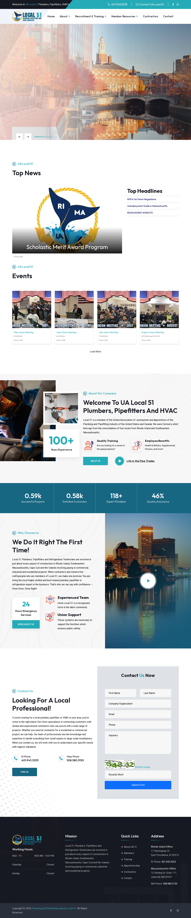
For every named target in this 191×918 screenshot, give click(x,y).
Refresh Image (142, 766)
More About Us (26, 624)
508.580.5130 (75, 760)
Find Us (25, 772)
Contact (168, 16)
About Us (95, 461)
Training (128, 859)
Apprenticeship (132, 865)
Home (51, 16)
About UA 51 (130, 846)
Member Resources (123, 16)
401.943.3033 (119, 4)
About (64, 16)
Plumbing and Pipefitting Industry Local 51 (54, 908)
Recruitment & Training (89, 16)
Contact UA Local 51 (151, 4)
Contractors (150, 16)
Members (129, 853)
